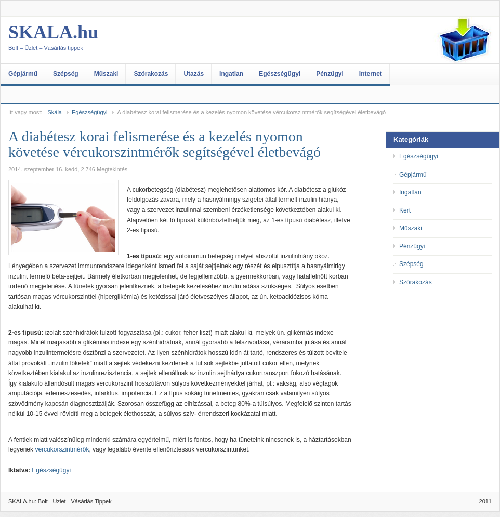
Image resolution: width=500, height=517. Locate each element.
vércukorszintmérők (62, 449)
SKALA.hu (112, 40)
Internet (370, 73)
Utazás (193, 73)
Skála (54, 112)
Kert (405, 210)
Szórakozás (151, 73)
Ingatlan (231, 73)
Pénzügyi (330, 73)
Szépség (65, 73)
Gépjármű (22, 73)
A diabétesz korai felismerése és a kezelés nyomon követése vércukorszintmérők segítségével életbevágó (164, 144)
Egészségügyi (279, 73)
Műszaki (106, 73)
